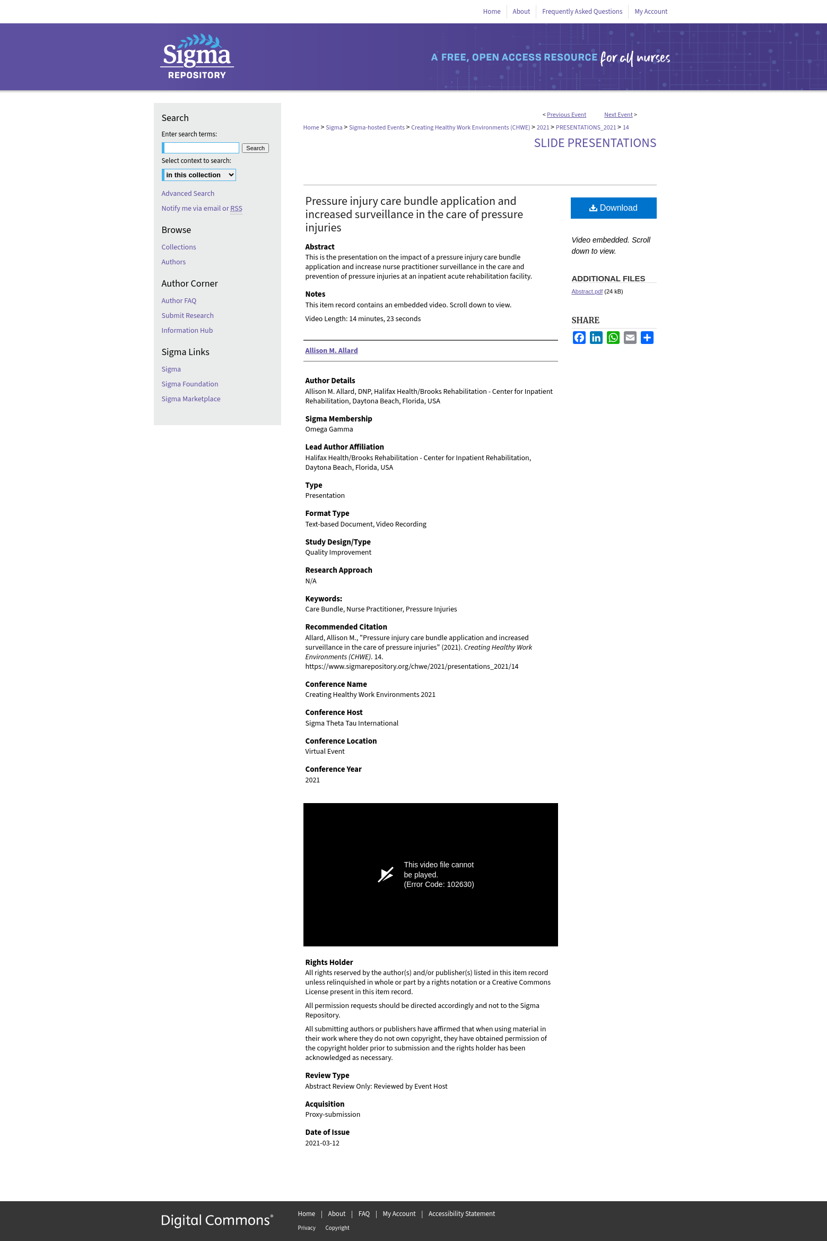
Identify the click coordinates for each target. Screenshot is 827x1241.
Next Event (618, 114)
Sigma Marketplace (191, 399)
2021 (544, 127)
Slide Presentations (595, 143)
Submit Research (188, 316)
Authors (174, 262)
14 (626, 127)
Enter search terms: (189, 134)
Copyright (338, 1228)
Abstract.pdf (587, 291)
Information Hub (187, 330)
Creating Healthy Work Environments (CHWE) (471, 127)
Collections (179, 247)
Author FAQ (179, 301)
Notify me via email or (202, 208)
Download (613, 207)
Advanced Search (188, 193)
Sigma (335, 127)
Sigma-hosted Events (377, 127)
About (337, 1214)
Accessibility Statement (462, 1214)
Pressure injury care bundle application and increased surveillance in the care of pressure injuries (415, 214)
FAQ (364, 1214)
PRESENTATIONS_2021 (586, 127)
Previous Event (566, 114)
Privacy (307, 1228)
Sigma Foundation (190, 384)
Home (311, 127)
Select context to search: (197, 161)
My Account (399, 1214)
